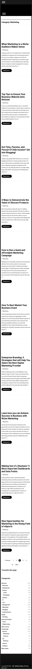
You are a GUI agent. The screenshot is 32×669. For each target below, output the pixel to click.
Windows (5, 641)
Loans (5, 592)
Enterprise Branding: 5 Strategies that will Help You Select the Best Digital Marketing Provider (16, 361)
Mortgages (6, 595)
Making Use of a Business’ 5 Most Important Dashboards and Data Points (16, 469)
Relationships (6, 624)
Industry (4, 597)
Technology (5, 629)
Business (4, 583)
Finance (4, 590)
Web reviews (5, 648)
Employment (5, 588)
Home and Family (6, 619)
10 (12, 564)
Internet (4, 631)
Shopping (5, 609)
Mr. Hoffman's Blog (17, 666)
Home (4, 621)
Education (5, 585)
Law (3, 602)
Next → (18, 564)
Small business (6, 612)
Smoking (5, 617)
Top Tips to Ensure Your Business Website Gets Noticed (13, 97)
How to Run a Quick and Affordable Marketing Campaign (13, 253)
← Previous (7, 560)
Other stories (5, 626)
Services (5, 636)
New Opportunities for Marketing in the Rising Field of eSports (16, 524)
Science (4, 643)
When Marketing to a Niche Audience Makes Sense (15, 45)
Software (5, 646)
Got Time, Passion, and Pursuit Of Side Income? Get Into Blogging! (16, 150)
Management (6, 604)
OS (3, 638)
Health (3, 614)
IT (3, 600)
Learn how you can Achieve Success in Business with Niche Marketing (15, 416)
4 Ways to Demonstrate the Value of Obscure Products (15, 201)
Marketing (5, 50)
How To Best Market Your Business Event (14, 306)
